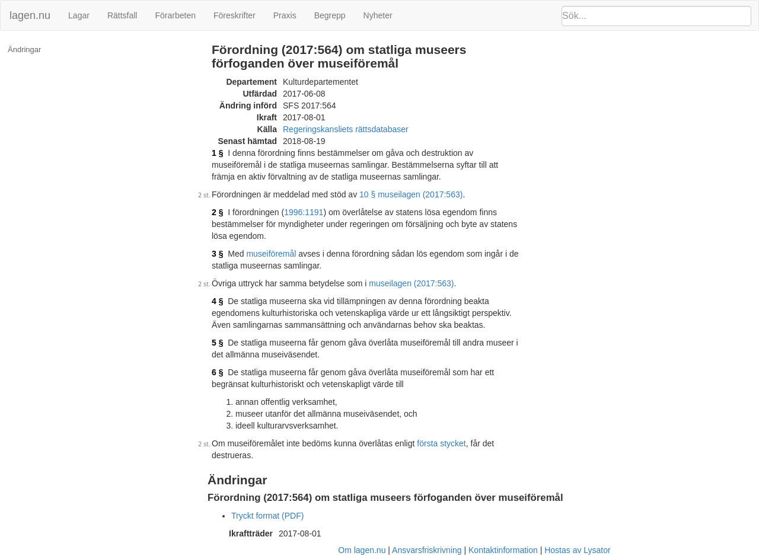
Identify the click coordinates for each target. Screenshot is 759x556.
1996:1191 (303, 212)
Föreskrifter (234, 15)
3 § (217, 253)
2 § (217, 212)
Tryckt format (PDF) (267, 515)
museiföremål (271, 253)
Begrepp (330, 15)
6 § (217, 372)
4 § (217, 301)
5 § (217, 342)
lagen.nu (29, 15)
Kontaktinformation (503, 550)
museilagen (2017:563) (411, 283)
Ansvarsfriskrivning (426, 550)
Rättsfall (122, 15)
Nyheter (378, 15)
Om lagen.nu (361, 550)
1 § (217, 153)
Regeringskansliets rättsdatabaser (346, 129)
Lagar (79, 15)
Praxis (284, 15)
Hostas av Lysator (577, 550)
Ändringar (24, 49)
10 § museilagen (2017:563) (411, 194)
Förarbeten (175, 15)
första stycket (441, 443)
